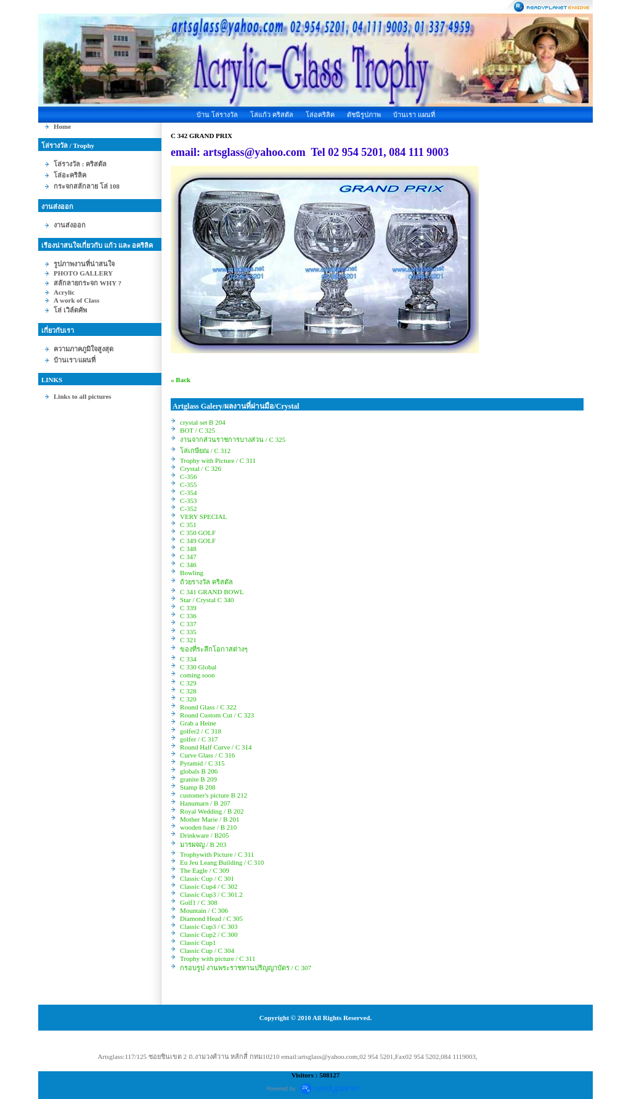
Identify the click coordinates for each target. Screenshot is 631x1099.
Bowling (191, 572)
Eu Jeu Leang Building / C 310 (222, 862)
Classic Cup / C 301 (207, 878)
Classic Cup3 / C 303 (209, 926)
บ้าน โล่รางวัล (217, 114)
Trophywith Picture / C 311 (217, 854)
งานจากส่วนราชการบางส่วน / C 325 (232, 439)
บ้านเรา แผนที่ (414, 114)
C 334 (188, 659)
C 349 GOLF (198, 540)
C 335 (188, 631)
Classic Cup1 (198, 942)
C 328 (188, 691)
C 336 (188, 615)
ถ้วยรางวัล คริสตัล (206, 582)
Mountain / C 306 (204, 910)
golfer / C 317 (199, 739)
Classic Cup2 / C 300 (209, 934)
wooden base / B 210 (208, 827)
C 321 (188, 639)
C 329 (188, 683)
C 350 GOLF (198, 532)
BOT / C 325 (197, 430)
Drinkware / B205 (204, 835)
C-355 (188, 484)
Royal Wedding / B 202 (211, 811)
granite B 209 (198, 779)
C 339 (188, 607)
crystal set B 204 (203, 422)
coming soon (197, 675)
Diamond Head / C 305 (211, 918)
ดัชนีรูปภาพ (364, 114)
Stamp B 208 (197, 787)
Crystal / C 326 (200, 468)
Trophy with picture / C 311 (217, 958)
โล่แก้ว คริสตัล (271, 114)
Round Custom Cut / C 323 (217, 715)
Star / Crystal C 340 (207, 599)
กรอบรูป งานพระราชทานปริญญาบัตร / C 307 (245, 967)
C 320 (188, 699)
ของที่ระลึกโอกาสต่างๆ (214, 649)
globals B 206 (199, 771)
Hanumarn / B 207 (205, 803)
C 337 (188, 623)
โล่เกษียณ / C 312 (205, 450)
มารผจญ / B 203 (203, 844)
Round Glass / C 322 (208, 707)
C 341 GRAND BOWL (211, 591)
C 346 (188, 564)
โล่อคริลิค (320, 114)
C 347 (188, 556)
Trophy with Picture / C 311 (218, 460)
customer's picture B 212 (213, 795)
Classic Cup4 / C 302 (209, 886)
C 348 (188, 548)
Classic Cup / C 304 (207, 950)
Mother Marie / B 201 (210, 819)
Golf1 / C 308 (199, 902)
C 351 (188, 524)
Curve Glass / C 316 (207, 755)
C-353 (188, 500)
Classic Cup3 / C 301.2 (211, 894)
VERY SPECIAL (203, 516)
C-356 (188, 476)
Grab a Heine (198, 723)
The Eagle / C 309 (204, 870)
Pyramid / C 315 (202, 763)
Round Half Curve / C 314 (215, 747)
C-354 (188, 492)
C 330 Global (198, 667)
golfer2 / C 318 (200, 731)
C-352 (188, 508)
